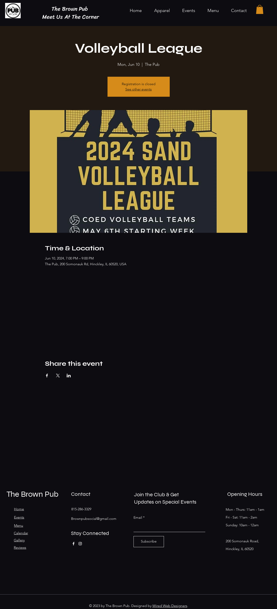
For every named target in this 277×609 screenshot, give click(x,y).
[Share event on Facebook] (47, 375)
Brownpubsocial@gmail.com (93, 519)
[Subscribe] (149, 541)
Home (19, 509)
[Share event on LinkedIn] (69, 375)
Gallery (19, 540)
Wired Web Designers (169, 606)
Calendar (21, 533)
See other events (138, 89)
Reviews (20, 547)
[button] (259, 9)
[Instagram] (80, 543)
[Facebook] (73, 543)
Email (138, 517)
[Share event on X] (58, 375)
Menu (18, 525)
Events (19, 517)
